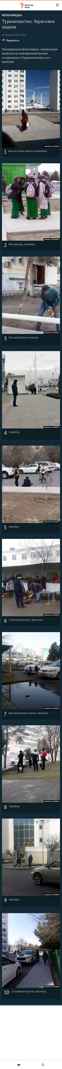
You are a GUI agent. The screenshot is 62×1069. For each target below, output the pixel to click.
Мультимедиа (12, 15)
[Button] (10, 41)
